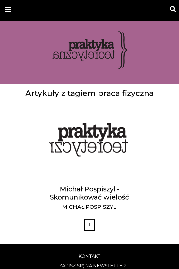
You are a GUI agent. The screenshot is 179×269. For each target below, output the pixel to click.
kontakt (90, 256)
